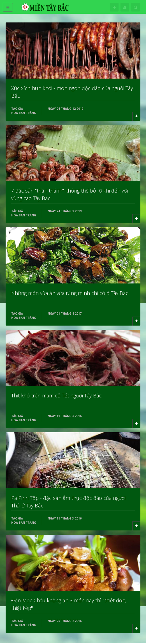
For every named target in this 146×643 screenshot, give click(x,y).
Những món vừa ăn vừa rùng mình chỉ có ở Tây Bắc (69, 293)
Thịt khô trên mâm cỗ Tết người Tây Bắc (56, 395)
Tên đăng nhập (124, 7)
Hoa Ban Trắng (23, 113)
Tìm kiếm (135, 7)
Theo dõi (114, 7)
